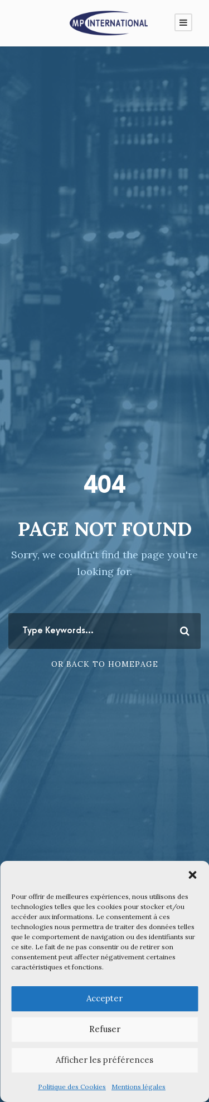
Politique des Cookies (72, 1086)
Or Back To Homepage (104, 664)
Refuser (104, 1029)
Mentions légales (138, 1086)
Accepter (104, 998)
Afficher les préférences (104, 1059)
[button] (192, 874)
